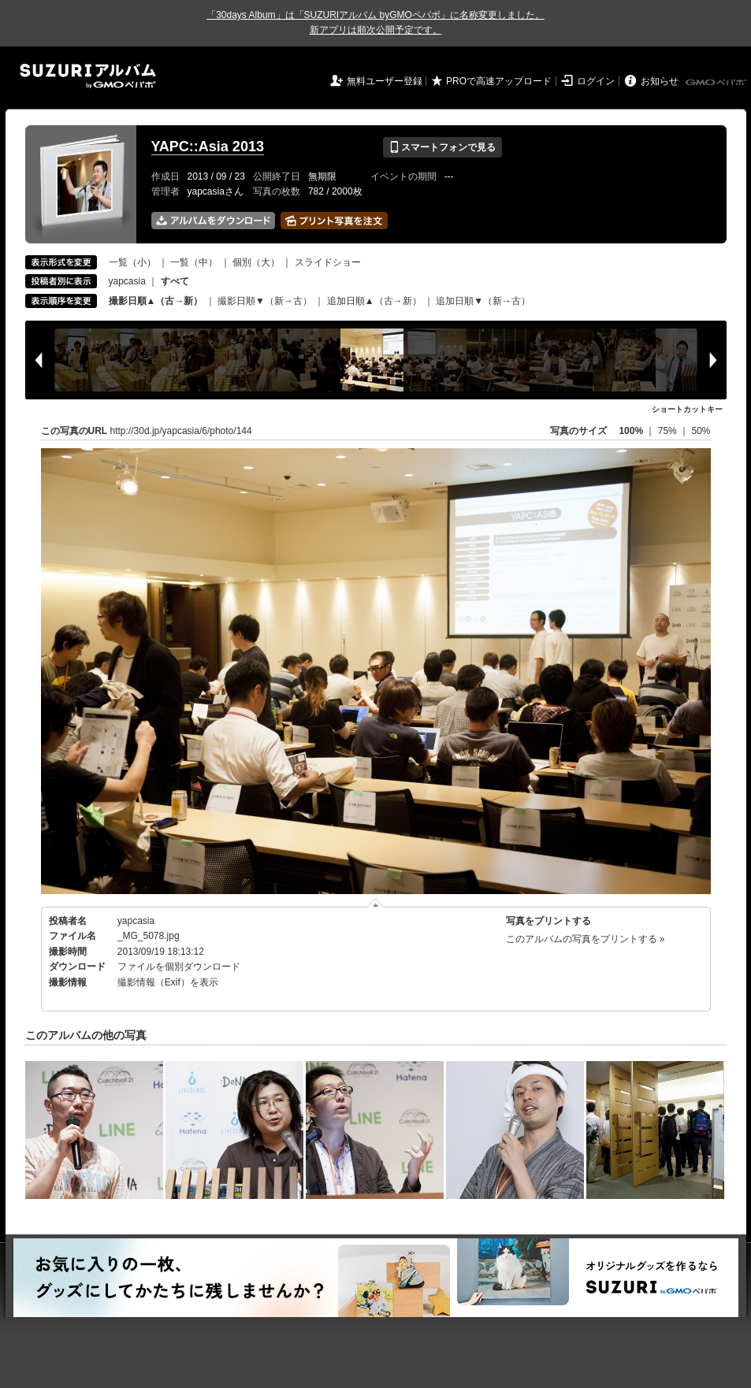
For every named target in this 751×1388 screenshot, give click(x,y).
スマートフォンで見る (442, 147)
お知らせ (660, 81)
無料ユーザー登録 (384, 81)
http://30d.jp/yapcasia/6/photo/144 (181, 430)
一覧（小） (132, 262)
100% (630, 430)
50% (700, 430)
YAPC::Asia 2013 (207, 146)
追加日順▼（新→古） (483, 300)
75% (668, 430)
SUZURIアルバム (88, 76)
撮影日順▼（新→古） (264, 300)
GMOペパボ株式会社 (717, 83)
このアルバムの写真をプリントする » (585, 939)
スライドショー (328, 262)
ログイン (596, 81)
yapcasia (127, 281)
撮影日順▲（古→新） (156, 300)
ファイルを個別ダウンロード (178, 966)
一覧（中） (193, 262)
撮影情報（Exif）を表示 (167, 982)
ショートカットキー (687, 409)
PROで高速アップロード (499, 81)
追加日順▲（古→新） (374, 300)
